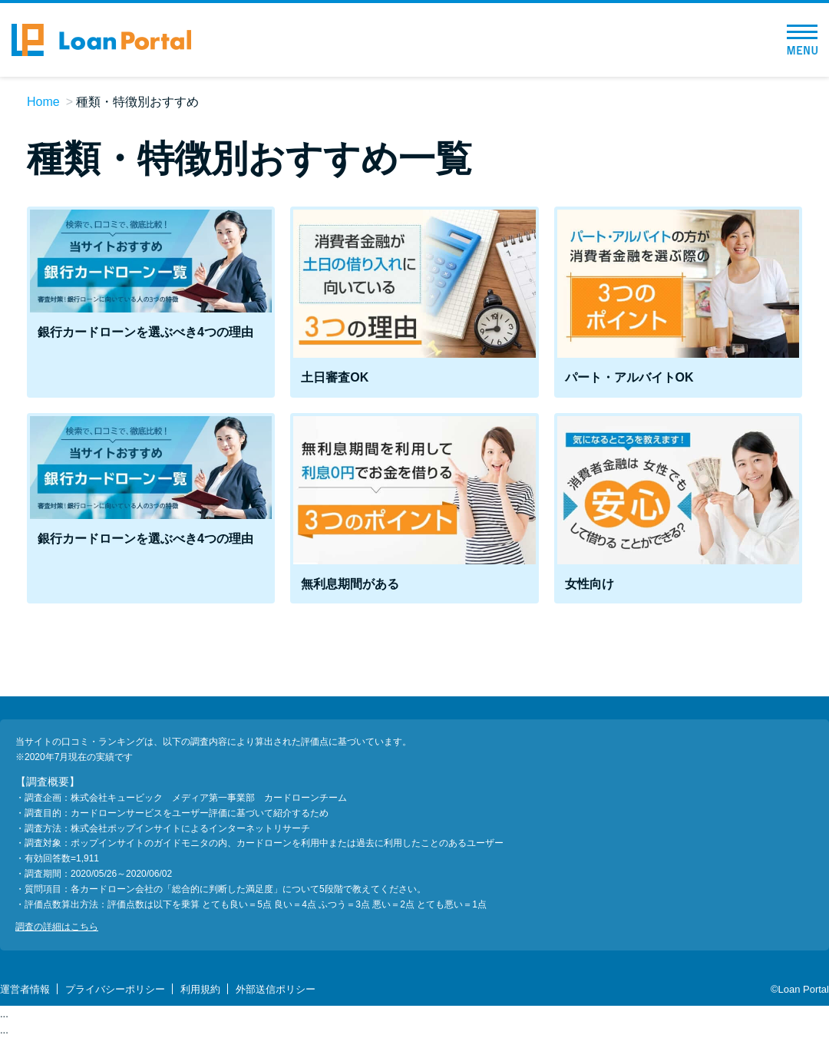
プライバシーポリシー (115, 989)
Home (43, 101)
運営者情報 (25, 989)
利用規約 (200, 989)
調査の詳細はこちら (56, 926)
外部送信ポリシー (275, 989)
